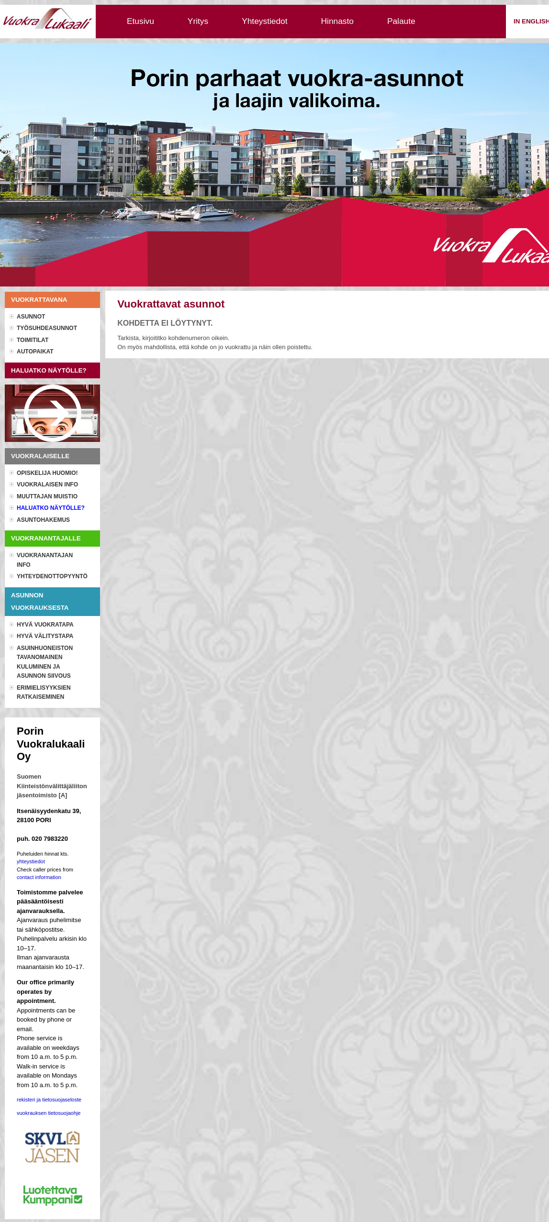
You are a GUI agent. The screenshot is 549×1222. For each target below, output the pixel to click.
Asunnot (31, 316)
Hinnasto (337, 21)
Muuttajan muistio (47, 496)
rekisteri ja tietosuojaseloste (49, 1099)
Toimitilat (32, 340)
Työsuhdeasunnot (47, 328)
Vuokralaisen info (47, 484)
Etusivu (140, 21)
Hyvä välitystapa (45, 636)
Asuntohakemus (43, 520)
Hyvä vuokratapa (45, 624)
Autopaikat (35, 351)
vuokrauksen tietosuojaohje (48, 1113)
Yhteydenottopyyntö (52, 576)
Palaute (401, 21)
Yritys (198, 21)
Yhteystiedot (264, 21)
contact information (39, 877)
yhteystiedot (31, 861)
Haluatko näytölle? (51, 508)
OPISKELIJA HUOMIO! (47, 473)
